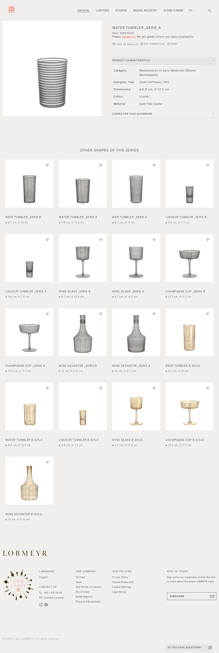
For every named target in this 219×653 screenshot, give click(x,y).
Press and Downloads (88, 601)
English (43, 577)
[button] (55, 69)
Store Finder (173, 10)
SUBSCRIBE (192, 596)
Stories (121, 10)
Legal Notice (119, 592)
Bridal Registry (145, 10)
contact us (129, 36)
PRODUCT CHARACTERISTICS (131, 60)
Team (79, 582)
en (190, 10)
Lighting (102, 10)
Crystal (84, 10)
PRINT (174, 44)
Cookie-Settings (121, 587)
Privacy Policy (120, 577)
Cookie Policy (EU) (123, 582)
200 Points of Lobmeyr (89, 587)
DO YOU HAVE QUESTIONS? (185, 647)
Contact (80, 577)
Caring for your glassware (132, 114)
